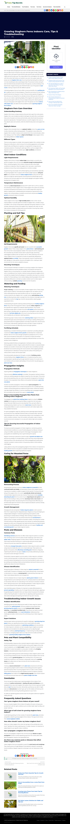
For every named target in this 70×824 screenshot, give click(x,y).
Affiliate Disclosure (58, 820)
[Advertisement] (35, 22)
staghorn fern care (17, 80)
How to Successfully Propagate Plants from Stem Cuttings (55, 105)
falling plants (7, 673)
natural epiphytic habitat (13, 718)
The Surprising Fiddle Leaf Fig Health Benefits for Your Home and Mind (57, 89)
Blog (7, 10)
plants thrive (30, 248)
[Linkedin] (51, 10)
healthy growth (8, 450)
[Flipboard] (58, 10)
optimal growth (16, 606)
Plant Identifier (56, 6)
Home (8, 6)
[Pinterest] (54, 10)
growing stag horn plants (10, 608)
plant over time (8, 363)
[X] (47, 10)
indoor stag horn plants (27, 510)
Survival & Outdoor (47, 6)
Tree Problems (25, 6)
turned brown (36, 517)
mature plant (30, 392)
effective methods (17, 374)
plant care (27, 666)
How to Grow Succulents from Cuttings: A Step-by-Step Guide (55, 102)
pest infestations (25, 612)
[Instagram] (60, 10)
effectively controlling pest (24, 550)
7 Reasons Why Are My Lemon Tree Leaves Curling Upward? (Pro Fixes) (56, 81)
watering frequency (20, 630)
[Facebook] (45, 10)
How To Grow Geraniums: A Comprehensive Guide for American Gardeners (56, 98)
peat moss (28, 405)
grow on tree (41, 129)
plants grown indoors (32, 578)
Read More (55, 816)
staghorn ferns (20, 357)
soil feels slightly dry (15, 313)
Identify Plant (56, 67)
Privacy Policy (51, 820)
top (17, 299)
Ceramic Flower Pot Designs (55, 94)
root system (30, 309)
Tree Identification (16, 6)
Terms (47, 820)
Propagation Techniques (20, 371)
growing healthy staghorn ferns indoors (19, 634)
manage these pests (16, 546)
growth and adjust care (36, 436)
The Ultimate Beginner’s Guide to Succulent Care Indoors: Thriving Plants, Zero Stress (56, 85)
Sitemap (64, 820)
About (38, 820)
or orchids (15, 258)
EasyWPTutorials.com (8, 822)
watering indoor (29, 317)
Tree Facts (39, 6)
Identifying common (9, 535)
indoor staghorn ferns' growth (18, 332)
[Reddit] (49, 10)
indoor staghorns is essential (30, 487)
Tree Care (32, 6)
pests (24, 551)
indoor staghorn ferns (26, 174)
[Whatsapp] (56, 10)
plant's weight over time (30, 675)
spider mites (7, 539)
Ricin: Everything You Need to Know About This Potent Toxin (57, 92)
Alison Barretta (7, 36)
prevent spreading (9, 590)
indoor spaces (19, 136)
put (10, 687)
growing (19, 280)
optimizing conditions (28, 625)
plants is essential (33, 569)
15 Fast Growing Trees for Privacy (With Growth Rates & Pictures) (56, 78)
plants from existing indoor (20, 399)
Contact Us (42, 820)
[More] (62, 10)
